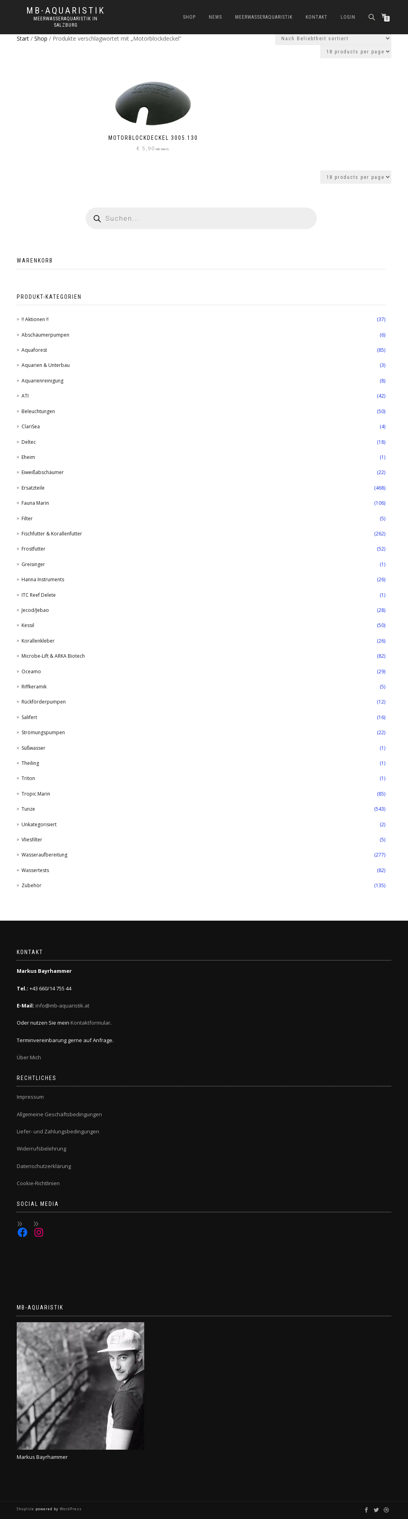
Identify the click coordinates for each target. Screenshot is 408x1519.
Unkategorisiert (39, 824)
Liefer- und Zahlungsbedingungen (58, 1131)
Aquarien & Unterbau (46, 365)
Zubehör (31, 885)
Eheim (28, 457)
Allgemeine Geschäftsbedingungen (59, 1114)
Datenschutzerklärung (44, 1166)
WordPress (70, 1508)
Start (23, 38)
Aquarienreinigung (42, 380)
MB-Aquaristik (65, 11)
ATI (25, 395)
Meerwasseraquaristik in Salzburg (65, 22)
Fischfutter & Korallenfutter (52, 533)
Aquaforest (34, 350)
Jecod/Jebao (35, 610)
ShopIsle (26, 1508)
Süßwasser (33, 748)
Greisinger (33, 564)
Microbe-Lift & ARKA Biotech (53, 656)
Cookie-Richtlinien (38, 1183)
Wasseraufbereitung (44, 854)
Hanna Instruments (43, 579)
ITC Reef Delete (39, 595)
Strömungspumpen (43, 732)
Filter (27, 518)
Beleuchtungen (38, 411)
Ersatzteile (33, 487)
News (215, 17)
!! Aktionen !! (35, 319)
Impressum (30, 1096)
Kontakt (317, 17)
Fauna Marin (35, 503)
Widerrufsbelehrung (41, 1148)
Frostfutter (33, 548)
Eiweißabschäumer (43, 472)
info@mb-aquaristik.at (62, 1005)
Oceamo (31, 671)
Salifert (29, 717)
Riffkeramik (34, 686)
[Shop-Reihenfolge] (333, 38)
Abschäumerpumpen (45, 334)
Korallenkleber (38, 640)
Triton (28, 778)
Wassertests (35, 870)
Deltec (29, 442)
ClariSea (31, 426)
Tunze (28, 809)
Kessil (28, 625)
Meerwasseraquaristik (263, 17)
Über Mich (29, 1057)
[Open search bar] (373, 16)
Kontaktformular (90, 1022)
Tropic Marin (36, 793)
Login (348, 17)
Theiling (30, 763)
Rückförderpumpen (44, 701)
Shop (189, 17)
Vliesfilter (32, 839)
